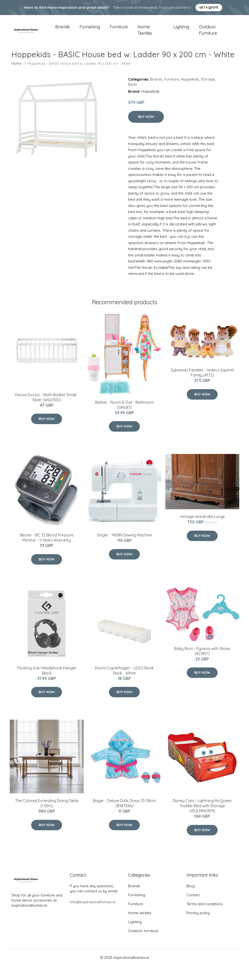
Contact (193, 899)
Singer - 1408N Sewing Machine (124, 539)
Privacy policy (198, 917)
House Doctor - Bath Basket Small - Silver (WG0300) (46, 401)
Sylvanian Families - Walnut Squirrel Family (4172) (202, 377)
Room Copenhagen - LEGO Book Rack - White (124, 675)
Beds (132, 88)
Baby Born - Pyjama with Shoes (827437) (202, 655)
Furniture (119, 29)
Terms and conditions (205, 908)
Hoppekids (190, 83)
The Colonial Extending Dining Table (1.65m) (46, 807)
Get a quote (208, 7)
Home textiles (144, 32)
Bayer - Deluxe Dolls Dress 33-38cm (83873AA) (124, 807)
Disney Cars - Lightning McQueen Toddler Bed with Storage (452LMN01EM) (202, 809)
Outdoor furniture (208, 32)
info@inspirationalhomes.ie (93, 906)
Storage (208, 83)
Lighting (181, 29)
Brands (62, 29)
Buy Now (146, 121)
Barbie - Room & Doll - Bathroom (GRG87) (124, 409)
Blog (191, 890)
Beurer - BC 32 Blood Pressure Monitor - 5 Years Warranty (46, 542)
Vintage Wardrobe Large (202, 520)
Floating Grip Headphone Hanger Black (46, 675)
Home (16, 67)
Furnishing (90, 29)
